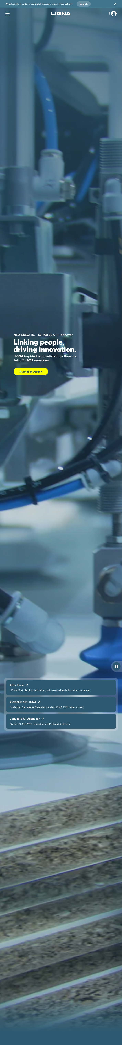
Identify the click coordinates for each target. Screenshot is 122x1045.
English (84, 4)
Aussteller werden (31, 371)
